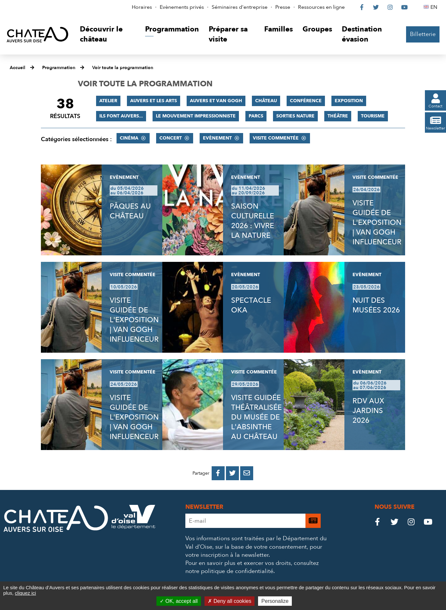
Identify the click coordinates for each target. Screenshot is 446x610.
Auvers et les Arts (153, 101)
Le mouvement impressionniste (196, 116)
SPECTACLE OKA (251, 305)
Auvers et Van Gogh (216, 101)
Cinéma (129, 138)
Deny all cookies (229, 601)
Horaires (142, 7)
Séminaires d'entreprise (239, 7)
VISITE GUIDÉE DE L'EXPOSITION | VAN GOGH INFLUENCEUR (377, 222)
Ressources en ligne (321, 7)
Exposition (349, 101)
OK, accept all (179, 601)
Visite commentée (276, 138)
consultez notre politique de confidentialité (252, 567)
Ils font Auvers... (121, 116)
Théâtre (338, 116)
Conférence (306, 101)
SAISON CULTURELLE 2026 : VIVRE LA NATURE (252, 220)
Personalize (275, 601)
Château (266, 101)
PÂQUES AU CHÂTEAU (130, 211)
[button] (107, 34)
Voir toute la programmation (122, 68)
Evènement (217, 138)
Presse (282, 7)
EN (435, 7)
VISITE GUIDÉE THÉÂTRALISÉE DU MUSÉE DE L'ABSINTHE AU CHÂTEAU (256, 417)
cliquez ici (25, 593)
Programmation (58, 68)
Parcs (256, 116)
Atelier (108, 101)
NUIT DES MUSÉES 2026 (376, 305)
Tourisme (373, 116)
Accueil (17, 68)
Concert (170, 138)
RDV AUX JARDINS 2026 (368, 410)
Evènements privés (182, 7)
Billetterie (423, 34)
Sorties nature (295, 116)
